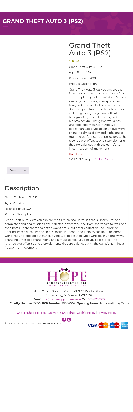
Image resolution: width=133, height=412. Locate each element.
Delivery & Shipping (61, 312)
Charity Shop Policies (31, 312)
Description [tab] (17, 170)
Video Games (105, 159)
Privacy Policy (106, 312)
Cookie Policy (86, 312)
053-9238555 (96, 299)
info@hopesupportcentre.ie (62, 299)
